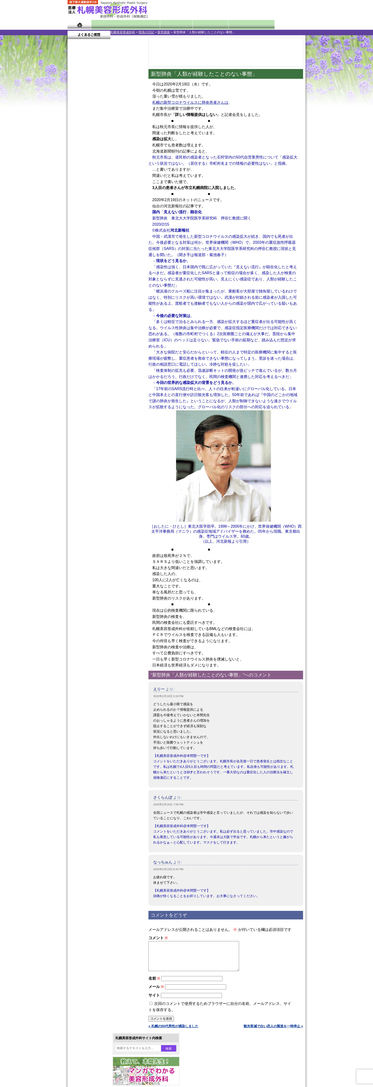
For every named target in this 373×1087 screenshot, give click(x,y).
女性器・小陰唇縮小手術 (102, 436)
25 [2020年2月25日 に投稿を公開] (94, 178)
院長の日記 (103, 32)
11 (105, 223)
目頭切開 (90, 547)
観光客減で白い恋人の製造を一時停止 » (273, 1032)
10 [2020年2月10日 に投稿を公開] (85, 163)
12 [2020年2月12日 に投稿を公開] (103, 163)
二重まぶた (92, 445)
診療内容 (167, 24)
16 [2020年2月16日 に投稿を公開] (76, 171)
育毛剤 (88, 513)
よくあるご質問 (284, 24)
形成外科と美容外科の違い (97, 599)
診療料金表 (198, 24)
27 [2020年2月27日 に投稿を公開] (112, 178)
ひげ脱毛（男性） (97, 504)
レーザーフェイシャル (100, 496)
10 (100, 223)
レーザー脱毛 (93, 487)
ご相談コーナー (262, 9)
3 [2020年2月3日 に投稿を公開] (85, 156)
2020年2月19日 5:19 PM (168, 696)
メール (156, 992)
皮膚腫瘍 (90, 539)
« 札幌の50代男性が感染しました (173, 1032)
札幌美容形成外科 (80, 32)
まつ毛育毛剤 (93, 522)
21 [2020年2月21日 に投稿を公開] (121, 171)
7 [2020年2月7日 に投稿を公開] (121, 156)
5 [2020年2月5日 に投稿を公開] (103, 156)
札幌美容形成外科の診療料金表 (100, 616)
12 (110, 223)
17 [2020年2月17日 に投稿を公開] (85, 171)
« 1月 (74, 187)
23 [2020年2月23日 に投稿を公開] (76, 178)
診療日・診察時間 (238, 24)
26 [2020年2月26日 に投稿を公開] (103, 178)
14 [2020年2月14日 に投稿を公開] (121, 163)
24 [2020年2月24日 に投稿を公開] (85, 178)
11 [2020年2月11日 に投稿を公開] (94, 163)
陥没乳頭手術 (93, 427)
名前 (154, 984)
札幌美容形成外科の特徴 (95, 591)
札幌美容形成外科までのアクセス (102, 608)
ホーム (79, 24)
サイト (154, 1001)
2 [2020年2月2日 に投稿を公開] (76, 156)
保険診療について (90, 625)
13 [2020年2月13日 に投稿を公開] (112, 163)
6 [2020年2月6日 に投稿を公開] (112, 156)
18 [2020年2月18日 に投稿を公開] (94, 171)
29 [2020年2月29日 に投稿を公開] (130, 178)
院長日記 (105, 24)
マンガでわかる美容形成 (136, 24)
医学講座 (121, 32)
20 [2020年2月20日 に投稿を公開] (112, 171)
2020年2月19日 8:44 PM (168, 869)
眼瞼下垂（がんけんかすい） (105, 419)
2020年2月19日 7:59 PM (168, 804)
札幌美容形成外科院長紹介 (97, 633)
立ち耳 (88, 479)
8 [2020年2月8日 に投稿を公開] (130, 156)
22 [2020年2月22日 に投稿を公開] (130, 171)
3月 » (87, 187)
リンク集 (83, 642)
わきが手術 (100, 462)
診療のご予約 (291, 9)
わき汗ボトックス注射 (100, 470)
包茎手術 (90, 530)
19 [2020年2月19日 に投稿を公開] (103, 171)
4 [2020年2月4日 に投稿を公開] (94, 156)
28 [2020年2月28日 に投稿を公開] (121, 178)
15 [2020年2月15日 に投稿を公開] (130, 163)
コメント (158, 938)
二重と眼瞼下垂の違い (93, 453)
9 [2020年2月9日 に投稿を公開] (76, 163)
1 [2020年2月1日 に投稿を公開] (130, 149)
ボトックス (92, 556)
